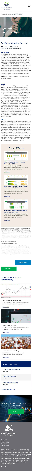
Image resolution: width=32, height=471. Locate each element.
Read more (7, 172)
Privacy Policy (5, 442)
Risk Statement (5, 445)
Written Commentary (17, 14)
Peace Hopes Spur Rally (9, 325)
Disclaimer (4, 444)
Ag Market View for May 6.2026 (12, 300)
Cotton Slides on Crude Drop (11, 351)
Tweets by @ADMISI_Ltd (8, 389)
